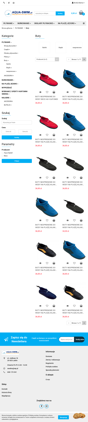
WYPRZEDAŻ (7, 88)
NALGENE (6, 98)
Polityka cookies (52, 367)
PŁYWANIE (8, 23)
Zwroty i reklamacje (53, 360)
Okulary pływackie (11, 53)
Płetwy (7, 57)
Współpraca (6, 396)
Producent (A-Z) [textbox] (42, 59)
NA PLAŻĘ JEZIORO (67, 23)
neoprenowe (11, 71)
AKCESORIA (9, 75)
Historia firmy (7, 392)
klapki (9, 68)
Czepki (7, 49)
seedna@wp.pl (12, 368)
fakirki (8, 64)
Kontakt (4, 389)
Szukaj (16, 137)
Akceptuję (63, 417)
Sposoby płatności (52, 370)
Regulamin (50, 363)
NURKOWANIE (24, 23)
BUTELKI (8, 105)
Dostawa (49, 356)
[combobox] (47, 59)
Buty (6, 60)
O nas (48, 379)
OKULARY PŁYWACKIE (44, 23)
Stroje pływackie (10, 46)
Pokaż (17, 161)
